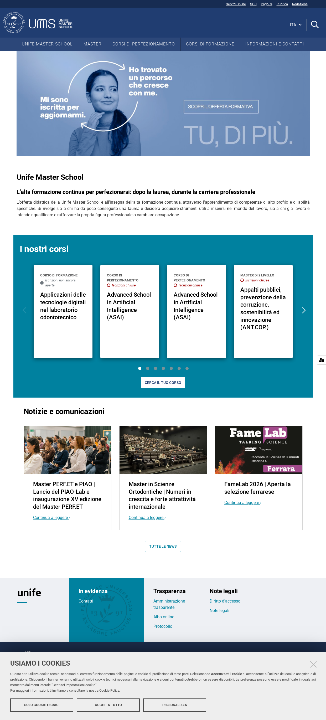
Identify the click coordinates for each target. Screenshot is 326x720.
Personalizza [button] (174, 706)
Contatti (86, 601)
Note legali (219, 610)
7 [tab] (187, 368)
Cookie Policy (109, 692)
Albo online (163, 616)
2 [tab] (147, 368)
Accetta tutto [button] (108, 706)
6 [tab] (179, 368)
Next (303, 311)
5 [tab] (171, 368)
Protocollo (162, 626)
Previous (24, 311)
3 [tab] (155, 368)
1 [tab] (139, 368)
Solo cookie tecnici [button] (42, 706)
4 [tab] (163, 368)
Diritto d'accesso (225, 601)
